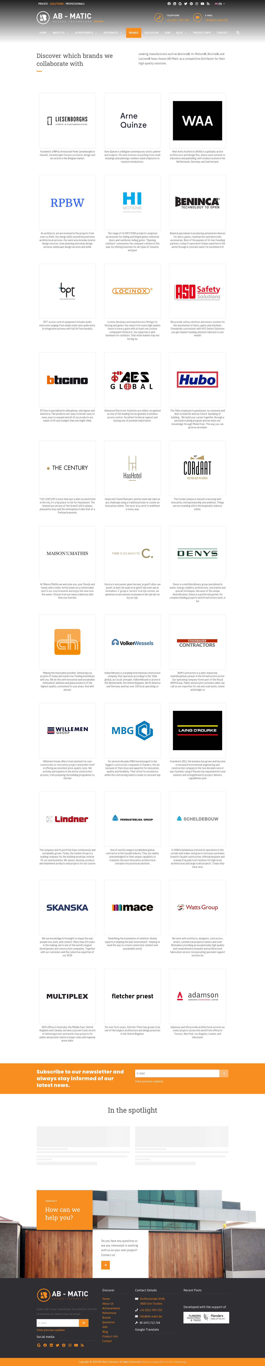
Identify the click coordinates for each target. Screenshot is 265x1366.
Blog (105, 1331)
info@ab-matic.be (216, 20)
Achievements (111, 1308)
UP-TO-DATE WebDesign (174, 1362)
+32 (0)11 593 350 (178, 20)
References (109, 1312)
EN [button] (218, 3)
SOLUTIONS (57, 3)
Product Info (110, 1336)
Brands (106, 1317)
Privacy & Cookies (151, 1362)
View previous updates (149, 1081)
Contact (107, 1341)
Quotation (108, 1322)
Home (106, 1298)
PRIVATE (43, 3)
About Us (107, 1303)
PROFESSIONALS (75, 3)
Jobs (105, 1326)
